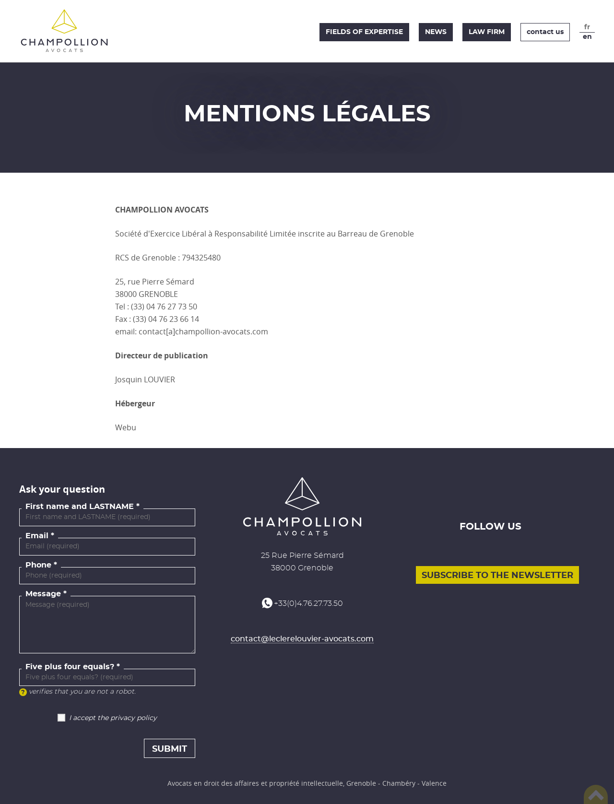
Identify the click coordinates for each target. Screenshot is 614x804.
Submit (169, 749)
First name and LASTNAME (79, 506)
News (436, 32)
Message (43, 594)
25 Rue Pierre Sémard (302, 555)
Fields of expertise (364, 32)
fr (587, 27)
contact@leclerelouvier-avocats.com (302, 639)
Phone (38, 565)
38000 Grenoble (302, 568)
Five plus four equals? (69, 667)
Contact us (545, 32)
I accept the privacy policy (113, 718)
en (587, 37)
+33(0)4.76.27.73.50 (308, 603)
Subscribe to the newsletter (497, 575)
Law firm (487, 32)
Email (36, 536)
